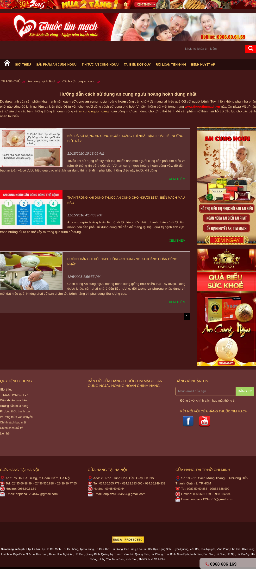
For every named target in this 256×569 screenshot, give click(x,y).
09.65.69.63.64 (115, 488)
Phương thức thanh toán (15, 411)
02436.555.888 (44, 483)
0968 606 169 (202, 494)
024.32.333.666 (132, 483)
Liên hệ (5, 433)
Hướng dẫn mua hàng (14, 406)
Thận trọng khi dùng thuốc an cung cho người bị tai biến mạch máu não (126, 200)
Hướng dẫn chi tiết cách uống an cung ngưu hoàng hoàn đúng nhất (122, 261)
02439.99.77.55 (67, 483)
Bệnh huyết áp (203, 64)
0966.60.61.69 (27, 488)
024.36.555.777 (109, 483)
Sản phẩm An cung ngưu (56, 64)
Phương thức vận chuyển (16, 417)
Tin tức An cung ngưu (100, 64)
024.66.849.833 (155, 483)
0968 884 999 (222, 494)
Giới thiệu (23, 64)
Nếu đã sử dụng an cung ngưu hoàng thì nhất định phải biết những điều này (125, 138)
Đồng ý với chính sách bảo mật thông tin (208, 400)
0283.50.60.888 (197, 488)
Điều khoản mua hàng (14, 400)
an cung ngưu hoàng (94, 111)
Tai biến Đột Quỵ (137, 64)
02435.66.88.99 (21, 483)
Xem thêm (177, 179)
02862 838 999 (219, 488)
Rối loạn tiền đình (171, 64)
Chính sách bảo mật (13, 422)
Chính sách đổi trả (12, 428)
